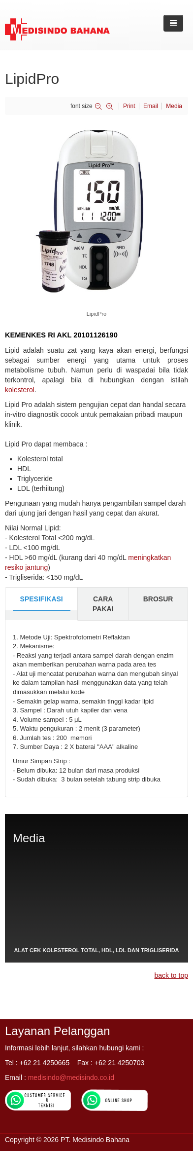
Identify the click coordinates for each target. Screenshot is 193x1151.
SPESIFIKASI (41, 599)
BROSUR (158, 599)
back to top (172, 975)
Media (174, 106)
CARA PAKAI (103, 604)
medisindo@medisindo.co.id (71, 1077)
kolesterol (19, 390)
